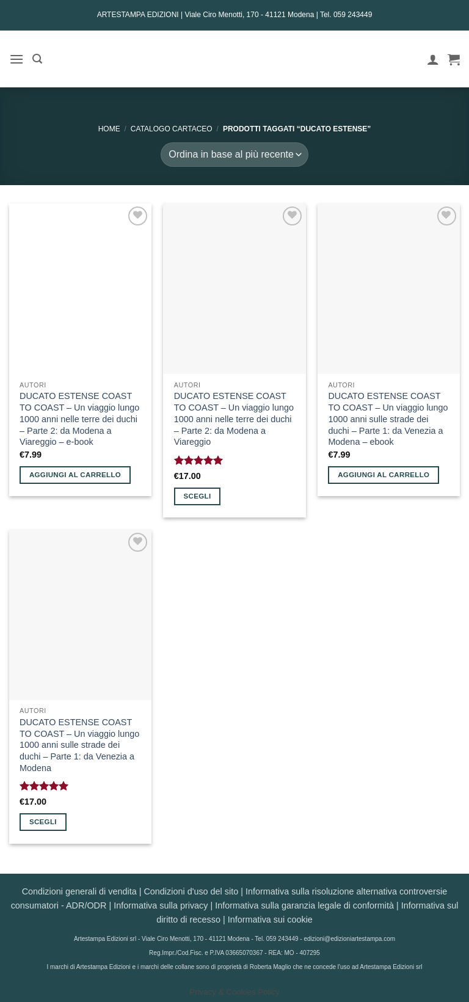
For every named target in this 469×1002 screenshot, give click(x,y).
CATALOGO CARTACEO (172, 129)
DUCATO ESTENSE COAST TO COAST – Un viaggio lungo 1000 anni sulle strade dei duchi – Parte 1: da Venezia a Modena (79, 745)
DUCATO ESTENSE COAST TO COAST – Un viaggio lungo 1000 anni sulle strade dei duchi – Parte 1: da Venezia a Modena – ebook (388, 419)
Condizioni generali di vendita (79, 891)
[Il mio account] (433, 59)
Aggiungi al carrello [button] (75, 474)
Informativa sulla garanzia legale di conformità (304, 905)
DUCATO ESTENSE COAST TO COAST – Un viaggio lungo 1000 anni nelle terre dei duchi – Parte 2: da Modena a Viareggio (234, 419)
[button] (16, 59)
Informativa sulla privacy (161, 905)
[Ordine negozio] (234, 154)
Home (109, 129)
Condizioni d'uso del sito (191, 891)
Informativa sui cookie (270, 919)
